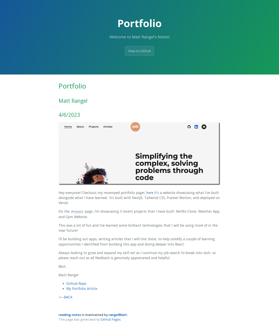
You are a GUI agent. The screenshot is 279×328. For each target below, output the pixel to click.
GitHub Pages (111, 319)
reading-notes (70, 315)
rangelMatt (118, 315)
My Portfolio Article (81, 288)
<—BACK (66, 297)
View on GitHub (139, 51)
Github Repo (76, 283)
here (149, 192)
